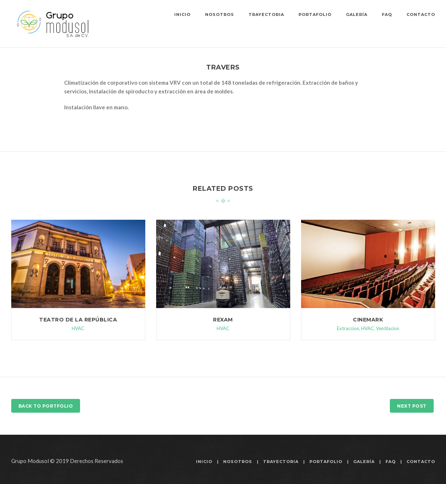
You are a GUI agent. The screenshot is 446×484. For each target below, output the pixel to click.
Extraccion (348, 328)
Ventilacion (387, 328)
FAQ (387, 14)
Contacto (421, 14)
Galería (356, 14)
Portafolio (315, 14)
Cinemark (368, 319)
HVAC (78, 328)
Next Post (411, 406)
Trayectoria (266, 14)
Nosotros (219, 14)
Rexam (223, 319)
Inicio (182, 14)
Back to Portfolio (45, 406)
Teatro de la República (78, 319)
